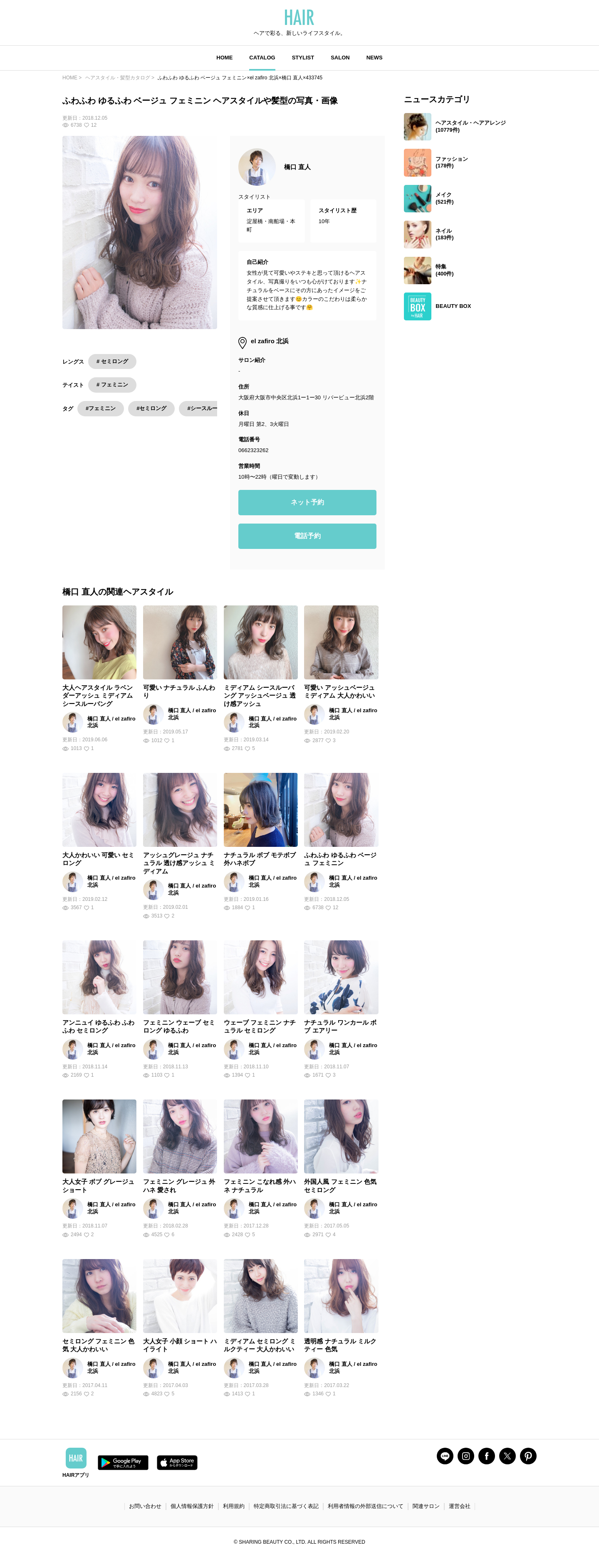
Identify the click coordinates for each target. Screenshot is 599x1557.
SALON (340, 57)
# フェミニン (112, 384)
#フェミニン (101, 408)
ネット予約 (307, 502)
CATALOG (262, 57)
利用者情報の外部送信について (365, 1506)
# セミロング (112, 361)
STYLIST (303, 57)
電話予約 (307, 535)
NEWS (374, 57)
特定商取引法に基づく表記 (286, 1506)
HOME (224, 57)
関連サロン (426, 1506)
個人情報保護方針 (192, 1506)
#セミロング (151, 408)
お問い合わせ (145, 1506)
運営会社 (459, 1506)
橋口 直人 (297, 166)
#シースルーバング (210, 408)
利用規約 (234, 1506)
